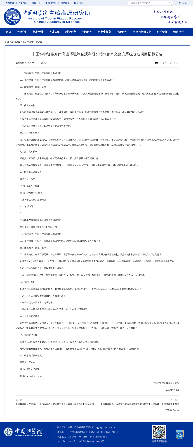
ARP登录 (23, 3)
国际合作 (87, 31)
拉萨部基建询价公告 (32, 42)
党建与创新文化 (142, 31)
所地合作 (122, 31)
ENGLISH (183, 3)
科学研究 (70, 31)
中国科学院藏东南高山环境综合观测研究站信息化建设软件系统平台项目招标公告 (55, 404)
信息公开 (178, 31)
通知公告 (15, 42)
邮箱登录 (36, 3)
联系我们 (78, 3)
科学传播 (162, 31)
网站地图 (65, 3)
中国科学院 (50, 3)
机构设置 (38, 31)
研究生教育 (104, 31)
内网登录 (9, 3)
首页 (8, 31)
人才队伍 (54, 31)
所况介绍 (22, 31)
